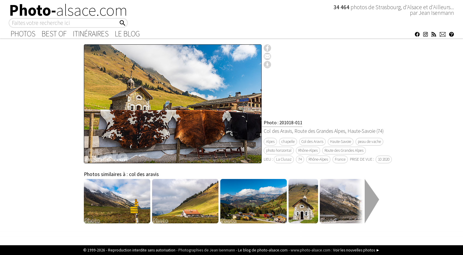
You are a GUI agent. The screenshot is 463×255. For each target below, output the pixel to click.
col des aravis (144, 174)
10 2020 (383, 159)
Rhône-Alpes (308, 150)
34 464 (341, 7)
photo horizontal (278, 150)
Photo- (68, 10)
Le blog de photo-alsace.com (263, 250)
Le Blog (127, 33)
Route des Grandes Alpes (344, 150)
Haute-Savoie (340, 141)
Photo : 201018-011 (283, 122)
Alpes (270, 141)
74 (300, 159)
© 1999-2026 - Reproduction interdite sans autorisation (129, 250)
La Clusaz (283, 159)
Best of (54, 33)
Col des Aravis (312, 141)
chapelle (288, 141)
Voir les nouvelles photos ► (356, 250)
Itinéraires (91, 33)
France (340, 159)
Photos (23, 33)
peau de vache (369, 141)
